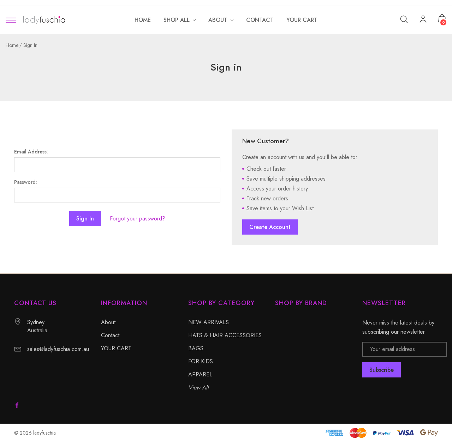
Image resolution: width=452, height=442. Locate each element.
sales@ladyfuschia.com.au (58, 349)
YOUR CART (116, 348)
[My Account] (423, 20)
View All (198, 387)
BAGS (195, 348)
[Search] (404, 19)
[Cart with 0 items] (442, 18)
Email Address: (31, 152)
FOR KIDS (200, 361)
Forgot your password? (137, 218)
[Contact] (260, 20)
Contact (110, 335)
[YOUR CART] (301, 20)
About (108, 322)
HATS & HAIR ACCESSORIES (225, 335)
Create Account (270, 227)
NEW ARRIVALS (208, 322)
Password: (25, 182)
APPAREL (200, 374)
